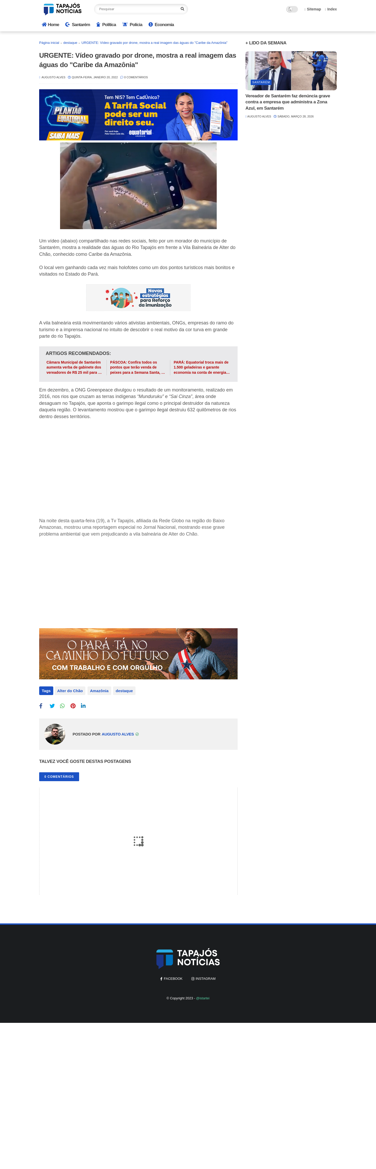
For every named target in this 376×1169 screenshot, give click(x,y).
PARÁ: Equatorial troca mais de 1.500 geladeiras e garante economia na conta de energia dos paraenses (201, 367)
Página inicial (49, 43)
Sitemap (312, 9)
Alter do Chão (70, 691)
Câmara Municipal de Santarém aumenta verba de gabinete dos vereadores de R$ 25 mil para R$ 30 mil (74, 367)
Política (106, 24)
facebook (173, 977)
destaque (70, 43)
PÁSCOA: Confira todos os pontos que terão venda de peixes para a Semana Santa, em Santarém (138, 367)
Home (50, 24)
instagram (205, 977)
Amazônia (98, 691)
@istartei (203, 997)
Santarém (77, 24)
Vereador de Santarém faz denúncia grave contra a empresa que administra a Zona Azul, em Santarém (287, 102)
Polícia (132, 24)
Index (331, 9)
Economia (161, 24)
